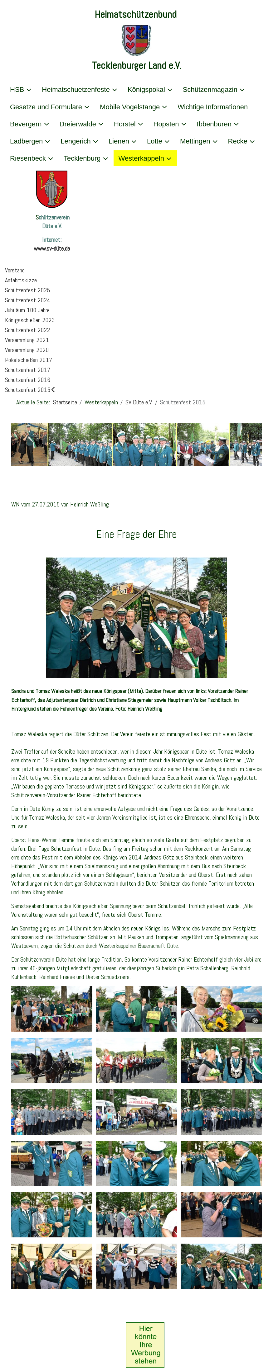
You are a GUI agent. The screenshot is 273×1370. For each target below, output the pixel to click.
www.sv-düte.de (52, 248)
